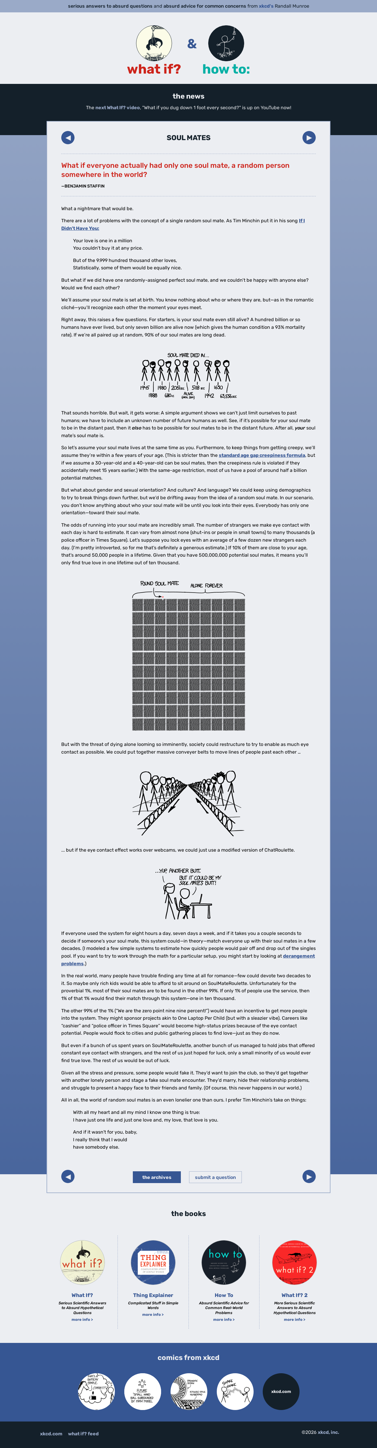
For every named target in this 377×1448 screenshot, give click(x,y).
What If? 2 (294, 1295)
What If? (82, 1295)
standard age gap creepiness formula (262, 455)
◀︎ (68, 137)
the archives (156, 1177)
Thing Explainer (153, 1295)
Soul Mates (189, 138)
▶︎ (309, 137)
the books (188, 1214)
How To (224, 1295)
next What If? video (117, 107)
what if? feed (83, 1434)
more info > (82, 1319)
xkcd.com (281, 1391)
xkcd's (266, 6)
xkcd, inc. (328, 1432)
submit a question (215, 1177)
